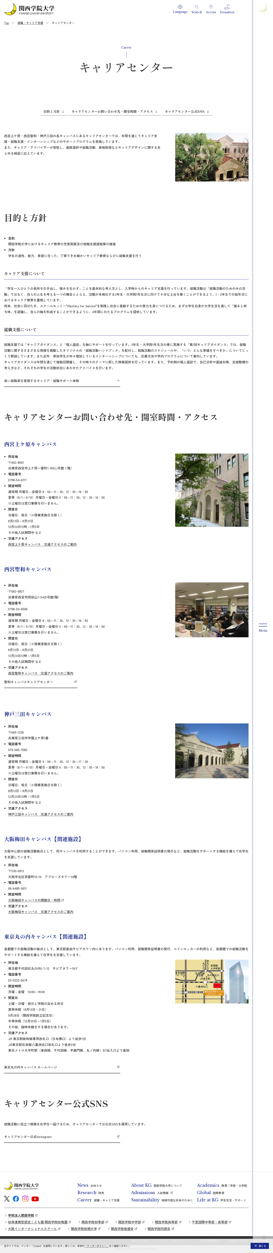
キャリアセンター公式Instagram (28, 1136)
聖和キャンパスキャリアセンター (28, 681)
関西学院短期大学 (84, 1228)
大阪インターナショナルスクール (32, 1228)
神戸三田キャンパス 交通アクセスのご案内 (40, 814)
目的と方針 (51, 111)
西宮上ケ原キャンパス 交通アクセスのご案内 (42, 544)
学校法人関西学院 (21, 1215)
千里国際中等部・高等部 (210, 1221)
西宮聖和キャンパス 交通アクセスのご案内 (40, 673)
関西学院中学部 (129, 1221)
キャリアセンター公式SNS (185, 111)
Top (6, 23)
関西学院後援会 (122, 1228)
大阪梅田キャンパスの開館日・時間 (34, 900)
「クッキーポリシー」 (97, 1246)
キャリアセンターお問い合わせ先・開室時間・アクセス (112, 111)
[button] (180, 9)
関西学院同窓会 (159, 1228)
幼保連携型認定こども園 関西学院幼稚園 (37, 1221)
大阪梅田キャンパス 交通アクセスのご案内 (40, 911)
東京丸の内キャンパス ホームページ (30, 1067)
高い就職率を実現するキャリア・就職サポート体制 (41, 380)
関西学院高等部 (166, 1221)
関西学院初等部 (92, 1221)
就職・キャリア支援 (30, 23)
